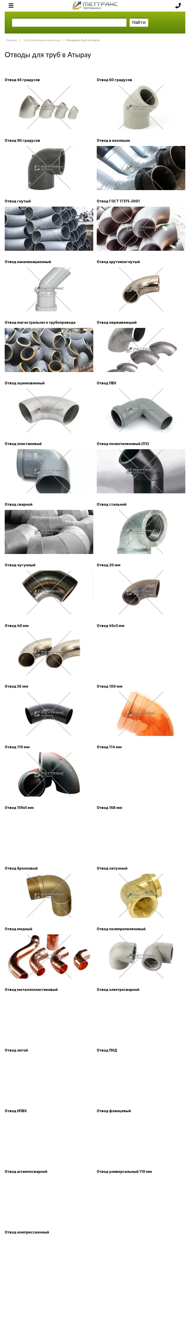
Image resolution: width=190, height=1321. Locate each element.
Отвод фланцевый (114, 1110)
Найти (139, 22)
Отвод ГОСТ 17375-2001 (118, 201)
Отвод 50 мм (16, 686)
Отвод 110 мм (17, 747)
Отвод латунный (112, 868)
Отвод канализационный (28, 261)
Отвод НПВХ (16, 1110)
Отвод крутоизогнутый (118, 261)
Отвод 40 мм (17, 625)
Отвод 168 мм (109, 807)
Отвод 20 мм (108, 565)
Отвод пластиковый (23, 443)
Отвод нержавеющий (117, 322)
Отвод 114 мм (109, 747)
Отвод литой (16, 1050)
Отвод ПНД (107, 1050)
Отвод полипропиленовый (121, 929)
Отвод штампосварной (26, 1171)
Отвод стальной (111, 504)
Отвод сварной (18, 504)
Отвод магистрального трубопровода (40, 322)
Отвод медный (18, 929)
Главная (11, 40)
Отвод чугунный (20, 565)
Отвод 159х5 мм (19, 807)
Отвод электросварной (118, 989)
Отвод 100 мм (109, 686)
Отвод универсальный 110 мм (124, 1171)
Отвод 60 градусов (114, 79)
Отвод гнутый (18, 201)
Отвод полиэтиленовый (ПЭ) (123, 443)
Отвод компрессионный (27, 1232)
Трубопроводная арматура (41, 40)
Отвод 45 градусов (22, 79)
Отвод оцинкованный (25, 383)
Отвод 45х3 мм (110, 625)
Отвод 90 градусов (22, 140)
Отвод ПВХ (106, 383)
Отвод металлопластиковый (31, 989)
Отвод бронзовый (21, 868)
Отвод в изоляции (113, 140)
